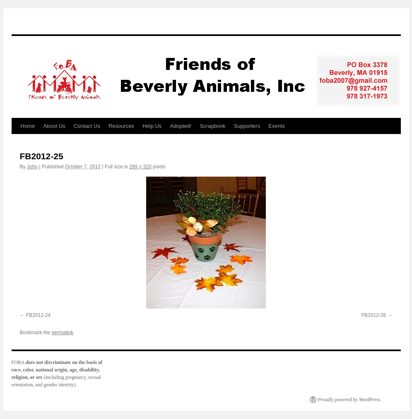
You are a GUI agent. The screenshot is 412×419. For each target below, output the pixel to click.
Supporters (247, 126)
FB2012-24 (38, 315)
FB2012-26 (373, 315)
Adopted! (180, 126)
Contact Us (87, 126)
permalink (62, 332)
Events (276, 126)
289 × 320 (140, 167)
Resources (121, 126)
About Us (54, 126)
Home (28, 126)
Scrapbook (212, 126)
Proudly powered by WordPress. (350, 399)
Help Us (151, 126)
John (32, 167)
